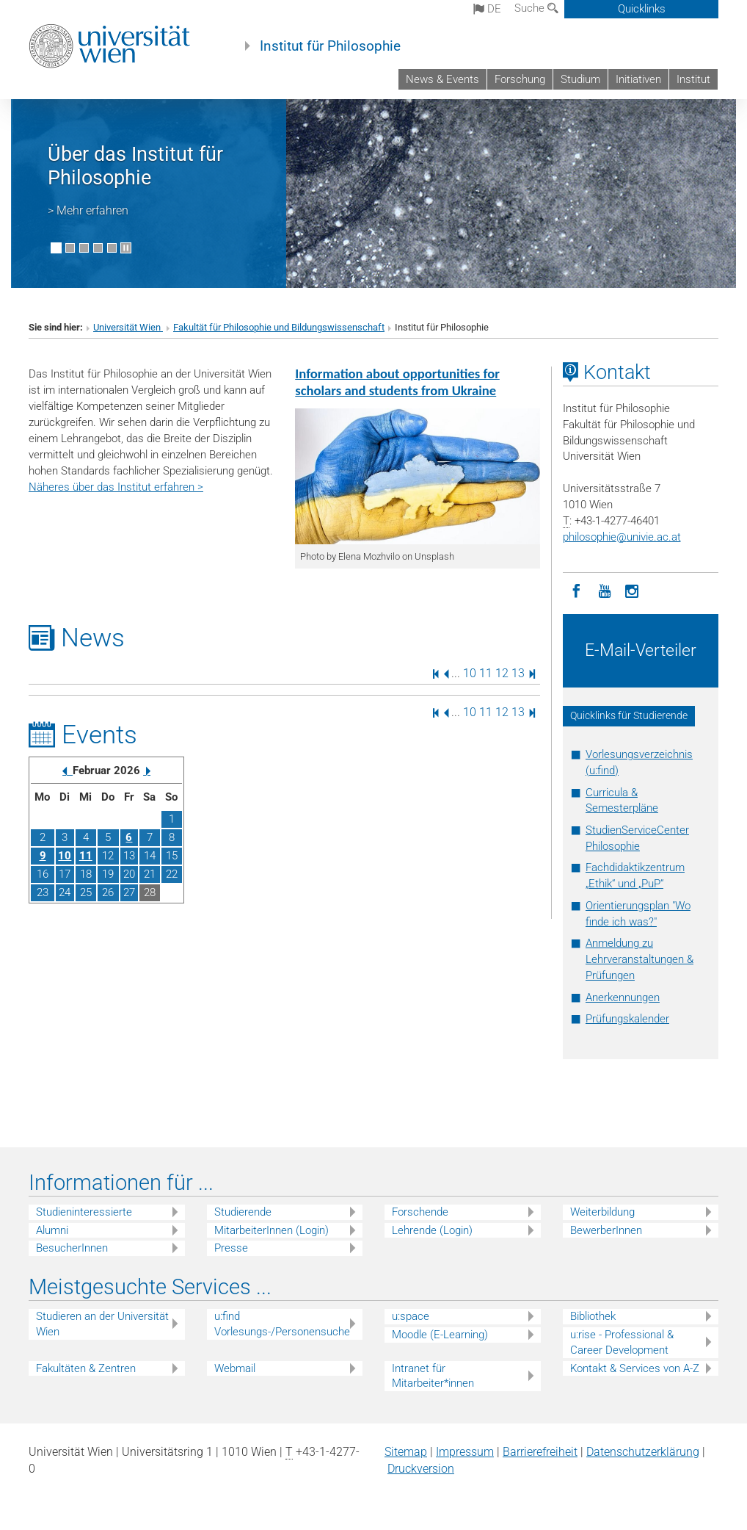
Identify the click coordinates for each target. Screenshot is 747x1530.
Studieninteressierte (84, 1212)
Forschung (520, 79)
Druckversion (420, 1469)
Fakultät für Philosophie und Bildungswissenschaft (279, 327)
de (487, 8)
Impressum (465, 1452)
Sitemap (406, 1452)
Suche (536, 8)
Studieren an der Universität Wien (102, 1324)
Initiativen (638, 79)
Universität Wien (128, 327)
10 (469, 673)
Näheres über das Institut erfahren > (116, 487)
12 (502, 673)
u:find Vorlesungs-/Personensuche (282, 1324)
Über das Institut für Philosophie (135, 166)
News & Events (442, 79)
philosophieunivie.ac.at (622, 537)
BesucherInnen (72, 1248)
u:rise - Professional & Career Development (622, 1342)
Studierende (243, 1212)
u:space (410, 1316)
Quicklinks (642, 8)
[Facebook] (577, 590)
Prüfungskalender (627, 1018)
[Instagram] (632, 590)
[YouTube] (605, 590)
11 (485, 673)
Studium (580, 79)
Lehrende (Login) (432, 1230)
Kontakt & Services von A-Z (634, 1368)
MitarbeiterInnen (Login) (271, 1230)
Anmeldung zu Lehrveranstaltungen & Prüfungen (639, 959)
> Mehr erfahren (88, 210)
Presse (231, 1248)
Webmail (234, 1368)
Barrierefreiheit (540, 1452)
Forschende (420, 1212)
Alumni (52, 1230)
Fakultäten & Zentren (86, 1368)
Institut (693, 79)
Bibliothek (593, 1316)
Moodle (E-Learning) (440, 1334)
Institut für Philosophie (330, 46)
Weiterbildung (602, 1212)
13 (518, 673)
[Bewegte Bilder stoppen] (125, 247)
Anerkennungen (623, 997)
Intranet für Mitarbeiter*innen (433, 1376)
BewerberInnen (606, 1230)
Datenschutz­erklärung (642, 1452)
